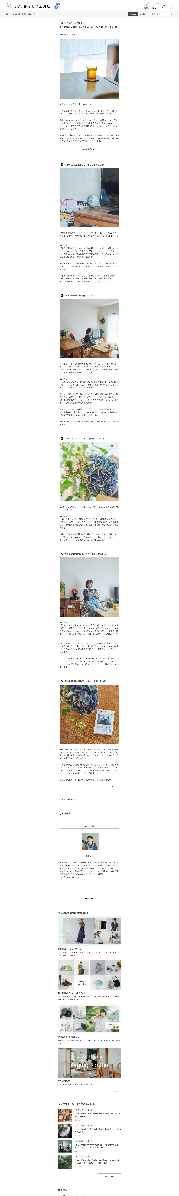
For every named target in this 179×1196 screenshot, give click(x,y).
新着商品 (146, 8)
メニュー (172, 8)
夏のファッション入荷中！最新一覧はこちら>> (21, 14)
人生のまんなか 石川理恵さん (72, 22)
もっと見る (109, 1176)
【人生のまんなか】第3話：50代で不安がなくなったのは (88, 26)
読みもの (154, 8)
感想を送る (89, 898)
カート (164, 8)
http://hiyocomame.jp (69, 876)
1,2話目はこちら (89, 149)
